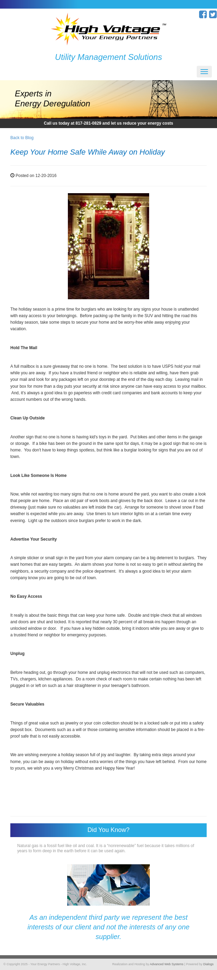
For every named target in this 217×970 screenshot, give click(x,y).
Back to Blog (21, 137)
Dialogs (208, 964)
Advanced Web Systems (167, 964)
